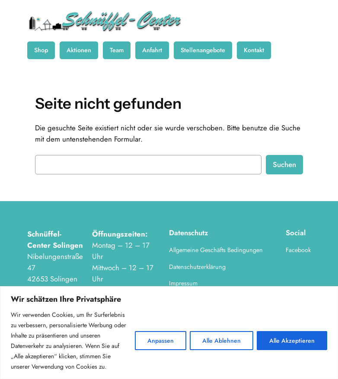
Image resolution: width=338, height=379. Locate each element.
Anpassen (160, 340)
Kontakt (254, 50)
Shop (41, 50)
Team (117, 50)
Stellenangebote (203, 50)
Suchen (284, 164)
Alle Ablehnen (221, 340)
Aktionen (79, 50)
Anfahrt (152, 50)
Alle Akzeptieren (292, 340)
